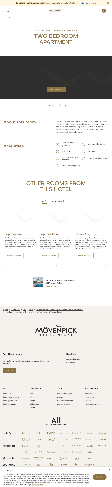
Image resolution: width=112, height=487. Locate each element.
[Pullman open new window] (76, 446)
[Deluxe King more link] (82, 234)
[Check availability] (56, 89)
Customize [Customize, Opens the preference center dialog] (99, 477)
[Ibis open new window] (38, 465)
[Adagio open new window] (64, 458)
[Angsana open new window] (102, 446)
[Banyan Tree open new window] (64, 433)
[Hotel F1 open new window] (89, 465)
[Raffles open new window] (25, 433)
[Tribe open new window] (89, 458)
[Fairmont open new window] (102, 433)
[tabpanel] (56, 232)
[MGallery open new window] (38, 446)
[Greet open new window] (64, 465)
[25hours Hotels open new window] (25, 452)
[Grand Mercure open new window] (64, 452)
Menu (8, 11)
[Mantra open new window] (25, 458)
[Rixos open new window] (89, 439)
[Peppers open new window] (76, 452)
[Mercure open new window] (38, 458)
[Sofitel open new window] (64, 439)
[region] (56, 477)
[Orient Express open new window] (38, 433)
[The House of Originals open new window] (76, 439)
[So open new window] (51, 439)
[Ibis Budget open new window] (76, 465)
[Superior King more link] (14, 234)
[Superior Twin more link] (49, 234)
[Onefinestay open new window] (102, 439)
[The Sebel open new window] (89, 452)
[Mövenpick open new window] (51, 452)
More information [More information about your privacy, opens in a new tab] (37, 485)
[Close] (109, 469)
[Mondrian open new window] (64, 446)
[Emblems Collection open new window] (25, 439)
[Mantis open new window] (25, 446)
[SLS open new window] (38, 439)
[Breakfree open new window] (25, 465)
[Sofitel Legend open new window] (89, 433)
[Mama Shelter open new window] (76, 458)
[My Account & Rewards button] (104, 11)
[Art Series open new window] (51, 446)
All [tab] (44, 201)
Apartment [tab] (58, 201)
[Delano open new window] (76, 433)
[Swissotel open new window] (89, 446)
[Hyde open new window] (38, 452)
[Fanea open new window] (51, 433)
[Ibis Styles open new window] (51, 465)
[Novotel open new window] (51, 458)
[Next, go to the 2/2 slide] (106, 265)
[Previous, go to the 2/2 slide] (6, 265)
